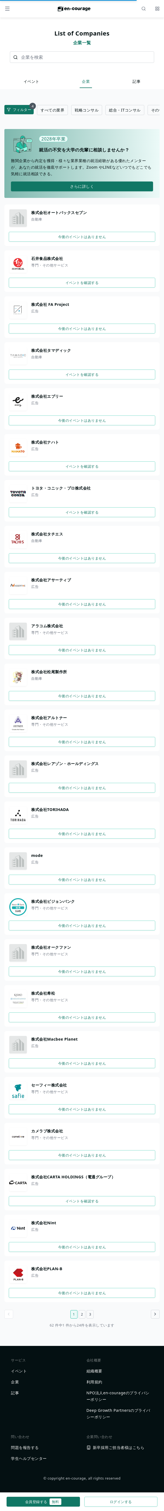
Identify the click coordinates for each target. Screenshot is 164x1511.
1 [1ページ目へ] (74, 1314)
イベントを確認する (82, 282)
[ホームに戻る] (74, 10)
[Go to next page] (155, 1314)
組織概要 (94, 1371)
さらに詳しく (82, 186)
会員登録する (43, 1501)
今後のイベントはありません (82, 236)
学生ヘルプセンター (29, 1458)
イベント (31, 81)
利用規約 (94, 1381)
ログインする (121, 1501)
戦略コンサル (87, 110)
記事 (136, 81)
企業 (86, 81)
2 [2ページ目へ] (82, 1314)
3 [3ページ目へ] (90, 1314)
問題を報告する (25, 1447)
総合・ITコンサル (124, 110)
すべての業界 (52, 110)
